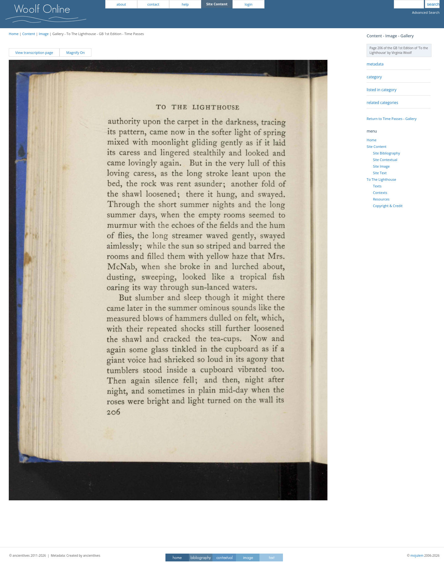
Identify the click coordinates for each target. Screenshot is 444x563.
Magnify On (75, 52)
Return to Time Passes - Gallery (391, 118)
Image (44, 33)
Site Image (381, 166)
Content (28, 33)
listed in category (381, 89)
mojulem (416, 555)
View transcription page (34, 52)
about (121, 4)
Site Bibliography (386, 153)
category (374, 77)
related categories (382, 102)
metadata (375, 64)
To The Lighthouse (381, 179)
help (185, 4)
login (249, 4)
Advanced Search (426, 12)
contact (153, 4)
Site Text (380, 172)
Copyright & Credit (387, 205)
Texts (377, 186)
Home (13, 33)
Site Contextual (385, 159)
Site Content (376, 146)
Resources (381, 199)
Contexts (380, 192)
